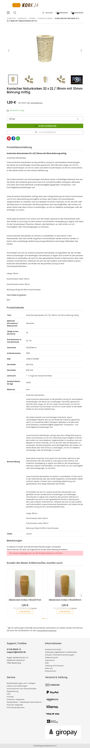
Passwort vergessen (15, 699)
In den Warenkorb (45, 125)
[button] (81, 50)
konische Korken (45, 18)
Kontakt (10, 696)
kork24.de (22, 18)
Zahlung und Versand (54, 665)
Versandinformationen (46, 630)
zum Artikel (25, 611)
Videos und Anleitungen (17, 686)
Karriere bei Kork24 (53, 649)
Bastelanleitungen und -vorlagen (21, 683)
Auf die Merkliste (45, 132)
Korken (32, 18)
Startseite (11, 18)
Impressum (50, 660)
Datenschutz (50, 671)
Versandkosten (36, 103)
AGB (47, 663)
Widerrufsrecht (51, 657)
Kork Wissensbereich (16, 707)
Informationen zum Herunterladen (21, 688)
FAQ (8, 694)
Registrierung (12, 691)
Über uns (49, 668)
